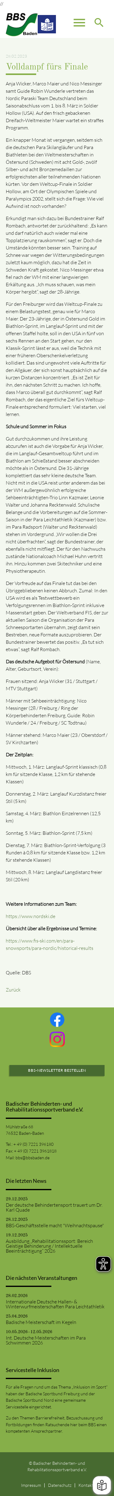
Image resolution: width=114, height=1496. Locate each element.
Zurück (13, 990)
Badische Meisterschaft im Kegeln (41, 1322)
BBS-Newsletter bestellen (57, 1070)
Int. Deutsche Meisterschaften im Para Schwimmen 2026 (46, 1340)
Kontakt (85, 1485)
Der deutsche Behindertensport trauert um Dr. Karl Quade (54, 1207)
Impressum (31, 1485)
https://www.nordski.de (31, 916)
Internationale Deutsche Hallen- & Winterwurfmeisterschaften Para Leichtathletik (55, 1304)
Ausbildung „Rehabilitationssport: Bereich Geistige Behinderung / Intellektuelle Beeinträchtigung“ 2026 (49, 1246)
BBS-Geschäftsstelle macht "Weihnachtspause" (55, 1225)
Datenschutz (59, 1485)
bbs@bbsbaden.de (33, 1157)
